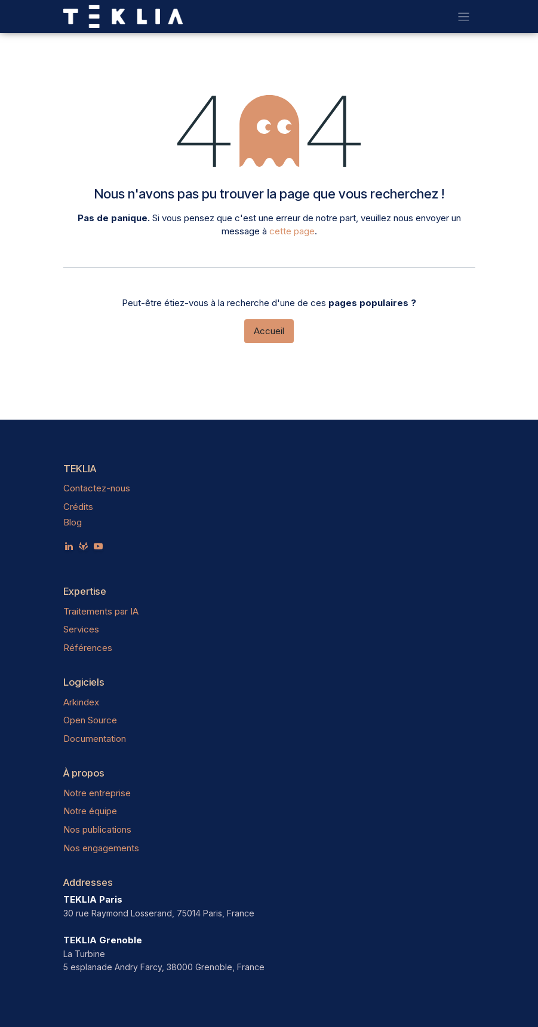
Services (81, 629)
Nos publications (97, 829)
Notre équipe (90, 811)
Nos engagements (101, 848)
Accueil (269, 331)
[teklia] (83, 546)
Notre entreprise (97, 793)
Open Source (90, 720)
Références (87, 647)
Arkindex (81, 702)
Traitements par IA (101, 611)
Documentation (94, 738)
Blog (72, 522)
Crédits (78, 506)
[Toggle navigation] (463, 16)
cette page (292, 231)
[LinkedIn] (69, 546)
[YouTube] (98, 546)
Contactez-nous (96, 488)
